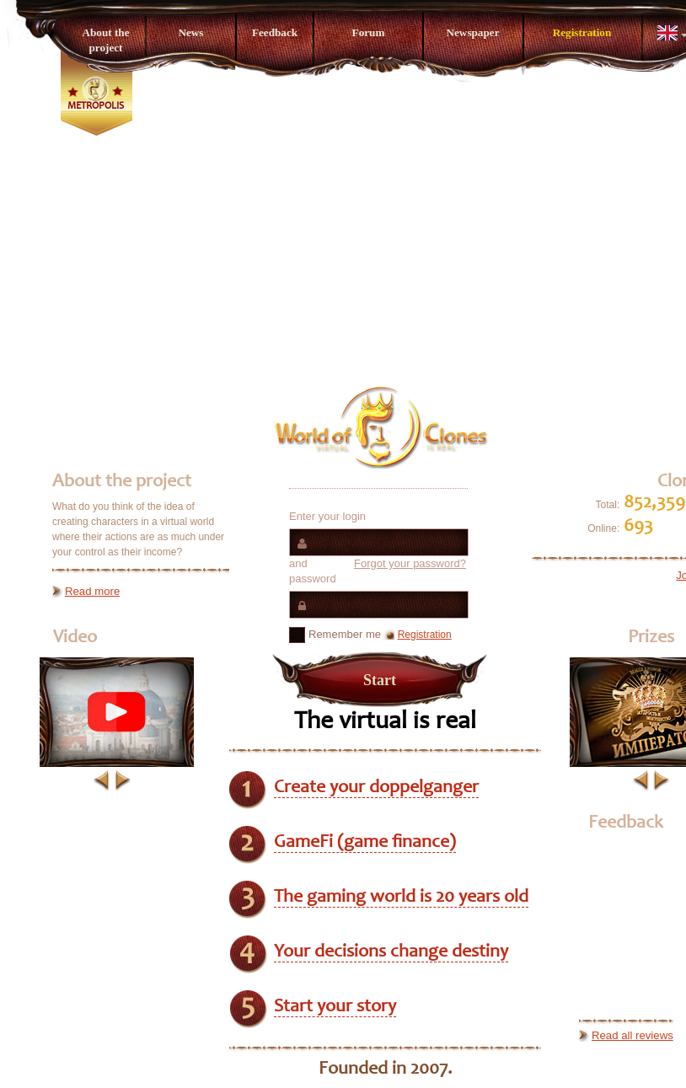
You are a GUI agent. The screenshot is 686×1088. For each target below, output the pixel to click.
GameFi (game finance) (365, 842)
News (190, 32)
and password (377, 570)
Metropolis (95, 106)
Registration (582, 32)
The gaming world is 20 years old (401, 897)
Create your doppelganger (376, 788)
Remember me (335, 635)
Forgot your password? (410, 563)
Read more (92, 591)
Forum (368, 32)
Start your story (335, 1007)
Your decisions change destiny (391, 952)
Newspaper (472, 32)
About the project (105, 40)
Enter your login (327, 516)
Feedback (274, 32)
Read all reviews (632, 1035)
